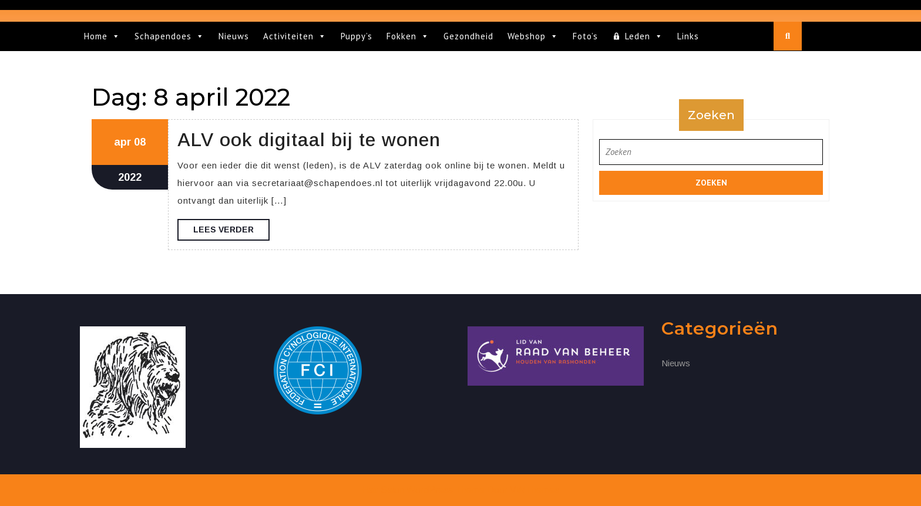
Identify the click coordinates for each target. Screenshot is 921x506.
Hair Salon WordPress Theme (423, 490)
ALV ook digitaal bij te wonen (309, 139)
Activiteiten (295, 36)
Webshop (533, 36)
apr (122, 142)
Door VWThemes (523, 490)
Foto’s (585, 36)
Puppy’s (356, 36)
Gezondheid (468, 36)
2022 (130, 177)
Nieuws (234, 36)
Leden (644, 36)
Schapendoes (169, 36)
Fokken (407, 36)
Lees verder (231, 232)
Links (688, 36)
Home (102, 36)
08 (140, 142)
